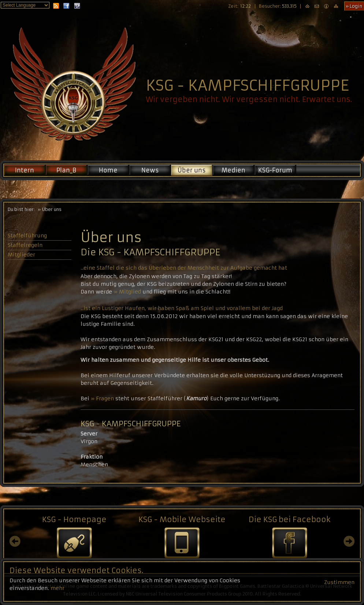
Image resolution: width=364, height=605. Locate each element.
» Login (354, 6)
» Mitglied (127, 291)
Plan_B (66, 170)
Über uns (191, 170)
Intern (24, 170)
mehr (57, 592)
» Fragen (102, 398)
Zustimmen (339, 586)
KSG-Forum (275, 170)
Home (108, 170)
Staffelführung (27, 235)
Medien (233, 170)
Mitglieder (21, 254)
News (150, 170)
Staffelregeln (25, 245)
